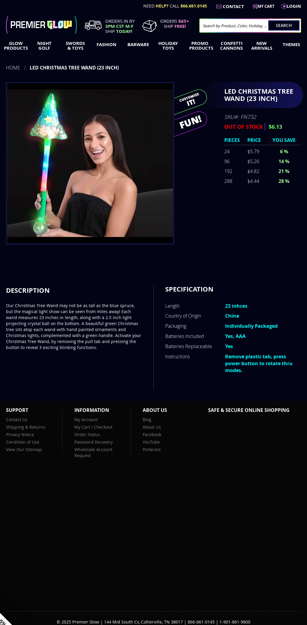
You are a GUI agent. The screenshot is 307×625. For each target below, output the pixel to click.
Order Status (87, 434)
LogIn (294, 6)
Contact (233, 6)
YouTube (151, 442)
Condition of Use (22, 442)
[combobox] (250, 25)
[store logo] (41, 25)
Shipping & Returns (25, 427)
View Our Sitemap (24, 449)
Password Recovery (93, 442)
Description (28, 290)
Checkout (103, 427)
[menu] (153, 46)
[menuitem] (14, 46)
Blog (147, 419)
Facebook (152, 434)
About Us (152, 427)
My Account (86, 419)
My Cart (82, 427)
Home (13, 67)
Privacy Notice (20, 434)
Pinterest (152, 449)
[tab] (28, 290)
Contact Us (17, 419)
